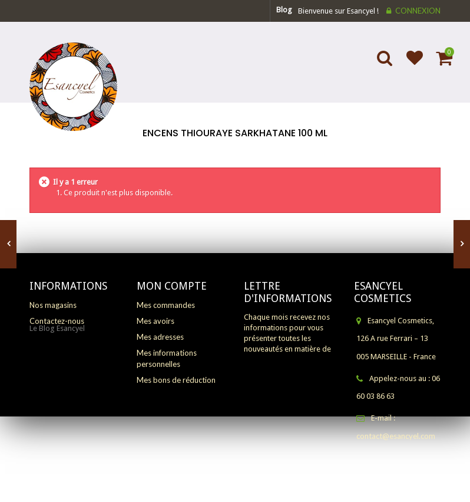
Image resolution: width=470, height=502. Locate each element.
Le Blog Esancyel (57, 341)
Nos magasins (53, 305)
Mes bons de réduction (176, 380)
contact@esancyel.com (395, 436)
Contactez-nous (56, 321)
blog (284, 9)
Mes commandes (166, 305)
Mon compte (172, 286)
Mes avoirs (155, 321)
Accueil (234, 149)
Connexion (418, 10)
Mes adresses (160, 337)
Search (386, 65)
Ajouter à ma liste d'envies (409, 65)
